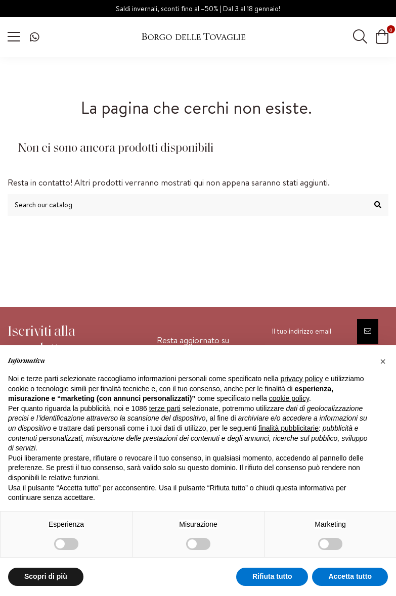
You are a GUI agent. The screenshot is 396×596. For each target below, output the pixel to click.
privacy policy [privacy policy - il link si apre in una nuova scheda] (302, 379)
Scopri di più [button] (45, 576)
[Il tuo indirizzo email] (311, 331)
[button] (383, 361)
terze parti (165, 408)
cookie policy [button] (289, 398)
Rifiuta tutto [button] (272, 576)
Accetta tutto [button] (350, 576)
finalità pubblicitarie (288, 428)
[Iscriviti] (367, 331)
